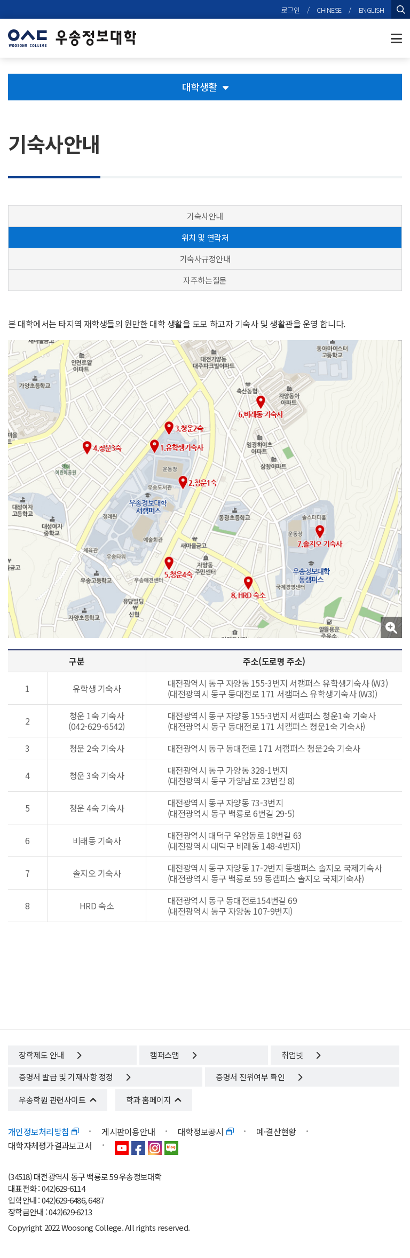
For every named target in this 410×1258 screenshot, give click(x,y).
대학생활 (205, 86)
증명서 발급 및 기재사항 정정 (74, 1076)
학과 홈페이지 (148, 1099)
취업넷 (300, 1054)
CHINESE (329, 10)
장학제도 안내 (50, 1054)
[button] (391, 627)
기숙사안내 (205, 216)
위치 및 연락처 (205, 237)
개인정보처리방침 (43, 1131)
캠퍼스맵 (173, 1054)
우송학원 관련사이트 (52, 1099)
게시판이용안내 (128, 1131)
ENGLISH (371, 10)
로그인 (290, 10)
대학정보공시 (205, 1131)
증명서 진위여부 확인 (259, 1076)
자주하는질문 (204, 280)
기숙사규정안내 (205, 258)
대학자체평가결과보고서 (50, 1145)
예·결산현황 (276, 1131)
